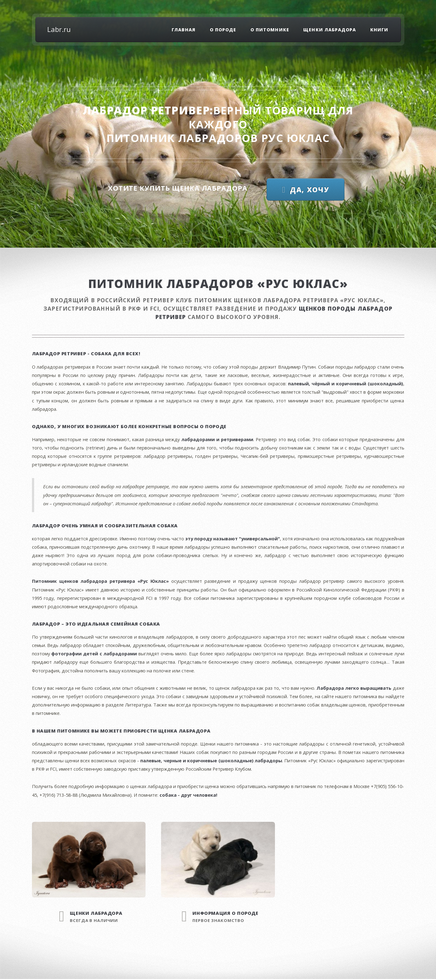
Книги (379, 30)
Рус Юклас (295, 138)
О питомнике (269, 30)
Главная (184, 30)
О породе (223, 30)
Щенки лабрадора (329, 30)
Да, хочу (309, 189)
